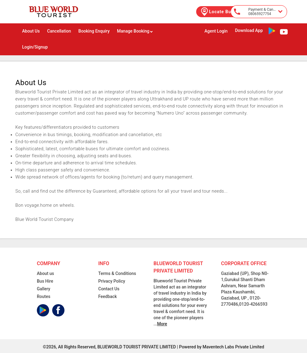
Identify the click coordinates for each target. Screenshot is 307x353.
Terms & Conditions (117, 273)
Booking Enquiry (94, 31)
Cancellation (59, 31)
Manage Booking (135, 31)
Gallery (43, 288)
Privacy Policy (111, 281)
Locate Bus (217, 11)
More (162, 323)
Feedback (107, 296)
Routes (43, 296)
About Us (31, 31)
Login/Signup (35, 47)
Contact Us (108, 288)
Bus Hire (45, 281)
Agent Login (215, 31)
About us (45, 273)
